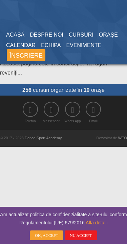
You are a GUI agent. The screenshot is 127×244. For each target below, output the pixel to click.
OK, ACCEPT (46, 235)
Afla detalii (97, 223)
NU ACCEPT (81, 235)
